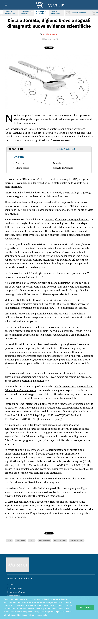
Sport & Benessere (55, 12)
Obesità (19, 156)
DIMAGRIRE (20, 540)
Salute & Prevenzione (10, 12)
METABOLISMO (60, 540)
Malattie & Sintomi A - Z (19, 578)
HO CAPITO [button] (85, 607)
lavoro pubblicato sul (56, 425)
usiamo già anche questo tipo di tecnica (67, 219)
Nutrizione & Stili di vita (41, 12)
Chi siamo (10, 584)
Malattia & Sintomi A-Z (66, 149)
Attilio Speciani (50, 34)
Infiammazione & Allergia (27, 12)
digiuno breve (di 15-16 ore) (49, 304)
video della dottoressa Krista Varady (42, 192)
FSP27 (31, 540)
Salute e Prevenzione (14, 588)
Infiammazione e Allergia (16, 592)
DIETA (9, 540)
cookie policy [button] (42, 615)
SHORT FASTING (77, 540)
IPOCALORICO (44, 540)
